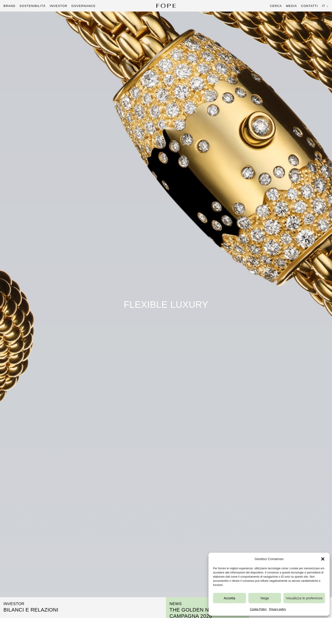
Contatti (309, 6)
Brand (9, 6)
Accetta (229, 598)
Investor (58, 6)
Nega (265, 598)
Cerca (276, 6)
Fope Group (166, 5)
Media (291, 6)
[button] (322, 559)
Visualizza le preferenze (304, 598)
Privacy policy (277, 609)
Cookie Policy (258, 609)
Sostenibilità (33, 6)
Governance (83, 6)
